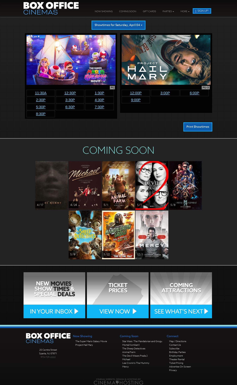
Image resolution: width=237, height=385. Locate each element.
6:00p (194, 93)
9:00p (136, 100)
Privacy (173, 370)
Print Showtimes (197, 127)
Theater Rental (176, 359)
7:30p (99, 107)
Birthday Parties (177, 352)
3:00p (165, 93)
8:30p (41, 114)
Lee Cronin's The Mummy (135, 362)
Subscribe (174, 348)
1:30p (99, 93)
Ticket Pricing (176, 362)
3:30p (70, 100)
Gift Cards (149, 11)
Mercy (125, 366)
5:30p (41, 107)
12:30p (70, 93)
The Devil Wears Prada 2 (135, 355)
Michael (126, 359)
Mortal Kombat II (130, 344)
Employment (176, 355)
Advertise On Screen (180, 366)
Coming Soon (127, 11)
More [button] (185, 11)
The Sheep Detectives (133, 348)
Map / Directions (177, 341)
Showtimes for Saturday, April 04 (118, 25)
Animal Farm (128, 352)
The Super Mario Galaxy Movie (91, 341)
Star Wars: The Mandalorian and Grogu (142, 341)
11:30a (41, 93)
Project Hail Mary (84, 344)
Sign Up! (202, 11)
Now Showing (104, 11)
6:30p (70, 107)
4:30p (99, 100)
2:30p (41, 100)
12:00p (136, 93)
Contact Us (175, 344)
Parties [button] (168, 11)
